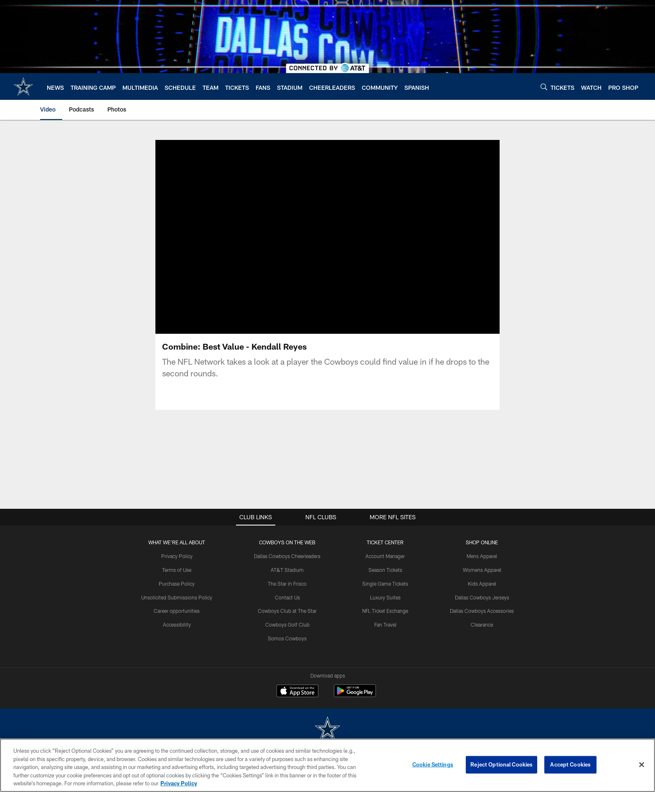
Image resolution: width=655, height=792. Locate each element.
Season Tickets (385, 580)
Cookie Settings (432, 764)
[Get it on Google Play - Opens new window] (355, 705)
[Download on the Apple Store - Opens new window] (297, 702)
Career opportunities (177, 621)
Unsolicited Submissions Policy (176, 607)
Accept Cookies (570, 764)
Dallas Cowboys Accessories (482, 621)
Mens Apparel (482, 566)
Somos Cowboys (287, 648)
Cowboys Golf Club (287, 634)
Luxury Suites (385, 607)
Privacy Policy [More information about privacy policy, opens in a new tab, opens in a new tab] (178, 783)
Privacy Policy (177, 566)
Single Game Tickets (385, 594)
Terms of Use (176, 580)
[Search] (544, 86)
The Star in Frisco (287, 594)
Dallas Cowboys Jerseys (482, 607)
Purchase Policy (177, 594)
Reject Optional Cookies (501, 764)
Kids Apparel (482, 594)
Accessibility (177, 634)
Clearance (482, 634)
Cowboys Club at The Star (287, 621)
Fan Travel (385, 634)
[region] (327, 765)
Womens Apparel (482, 580)
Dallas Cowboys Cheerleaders (287, 566)
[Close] (641, 765)
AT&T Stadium (287, 580)
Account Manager (385, 566)
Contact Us (287, 607)
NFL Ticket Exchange (385, 621)
